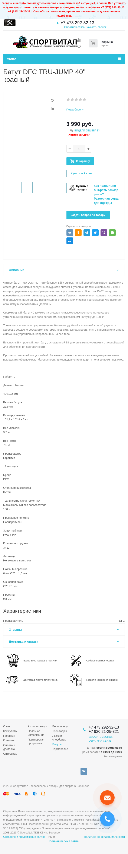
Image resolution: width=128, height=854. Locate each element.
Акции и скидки (37, 726)
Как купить (10, 731)
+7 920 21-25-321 (104, 731)
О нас (7, 726)
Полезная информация (36, 732)
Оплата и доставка (9, 747)
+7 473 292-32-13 (77, 23)
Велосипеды (60, 726)
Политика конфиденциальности (104, 836)
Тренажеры (59, 731)
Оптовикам (10, 753)
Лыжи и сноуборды (59, 737)
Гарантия (9, 735)
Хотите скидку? (79, 134)
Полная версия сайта (64, 841)
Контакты (9, 740)
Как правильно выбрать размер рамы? (106, 190)
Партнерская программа (36, 741)
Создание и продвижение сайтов (24, 836)
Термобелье (60, 749)
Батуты (57, 744)
